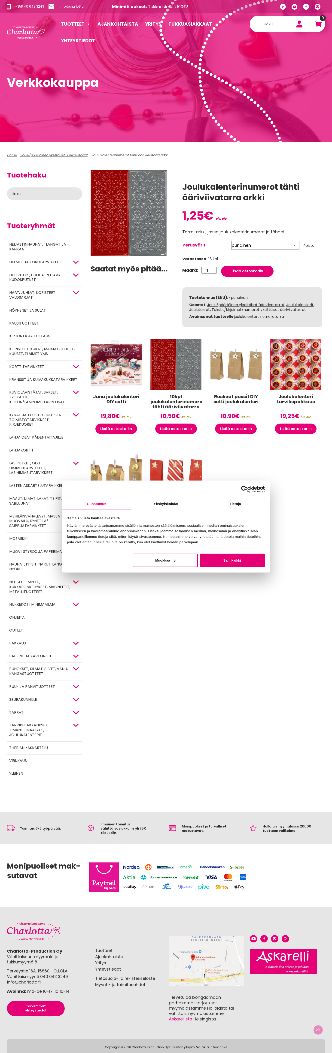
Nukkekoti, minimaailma (32, 604)
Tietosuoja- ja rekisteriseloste (125, 978)
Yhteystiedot (78, 40)
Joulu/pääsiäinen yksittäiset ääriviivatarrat (54, 155)
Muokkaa (165, 560)
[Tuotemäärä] (208, 269)
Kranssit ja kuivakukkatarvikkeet (43, 379)
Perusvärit (194, 245)
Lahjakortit (21, 450)
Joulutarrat (199, 307)
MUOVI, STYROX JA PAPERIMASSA (39, 551)
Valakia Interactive (211, 1047)
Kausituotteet (24, 323)
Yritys (153, 24)
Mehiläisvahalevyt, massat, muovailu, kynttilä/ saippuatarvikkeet (36, 521)
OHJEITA (17, 617)
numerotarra (272, 314)
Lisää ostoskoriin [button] (116, 428)
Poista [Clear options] (309, 245)
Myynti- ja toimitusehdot (120, 984)
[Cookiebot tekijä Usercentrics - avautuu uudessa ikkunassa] (244, 489)
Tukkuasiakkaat (190, 24)
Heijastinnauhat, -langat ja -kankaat (39, 247)
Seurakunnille (23, 699)
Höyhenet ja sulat (27, 310)
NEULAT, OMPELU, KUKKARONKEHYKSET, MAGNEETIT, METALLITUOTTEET (39, 586)
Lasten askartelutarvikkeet (37, 485)
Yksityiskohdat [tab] (166, 503)
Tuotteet (76, 24)
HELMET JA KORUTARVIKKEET (35, 262)
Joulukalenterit (300, 302)
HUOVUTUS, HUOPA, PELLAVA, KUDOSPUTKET (35, 277)
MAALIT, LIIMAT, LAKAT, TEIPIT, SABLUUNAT (35, 501)
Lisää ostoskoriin (247, 269)
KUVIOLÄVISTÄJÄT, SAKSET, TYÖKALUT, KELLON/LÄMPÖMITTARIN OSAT (37, 397)
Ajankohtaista (117, 24)
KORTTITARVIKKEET (26, 366)
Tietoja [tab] (235, 503)
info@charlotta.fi (74, 6)
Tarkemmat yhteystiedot (36, 1008)
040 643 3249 (54, 976)
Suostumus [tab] (96, 503)
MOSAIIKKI (18, 538)
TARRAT (16, 712)
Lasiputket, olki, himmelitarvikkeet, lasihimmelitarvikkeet (31, 467)
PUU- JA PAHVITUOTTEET (32, 686)
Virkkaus (18, 760)
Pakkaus (17, 643)
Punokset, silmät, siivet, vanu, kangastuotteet (38, 671)
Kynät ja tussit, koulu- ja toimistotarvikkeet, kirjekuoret (35, 419)
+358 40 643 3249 (30, 6)
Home (12, 155)
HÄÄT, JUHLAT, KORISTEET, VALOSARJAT (32, 295)
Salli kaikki (232, 560)
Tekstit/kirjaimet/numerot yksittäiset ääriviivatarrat (259, 307)
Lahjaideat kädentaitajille (36, 437)
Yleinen (16, 773)
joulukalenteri (246, 314)
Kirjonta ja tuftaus (29, 336)
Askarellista (180, 1019)
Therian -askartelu (28, 747)
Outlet (16, 630)
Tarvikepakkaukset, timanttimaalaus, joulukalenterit (28, 729)
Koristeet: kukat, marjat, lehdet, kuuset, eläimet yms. (42, 351)
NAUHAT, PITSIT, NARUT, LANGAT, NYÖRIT (38, 567)
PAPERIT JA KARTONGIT (30, 656)
